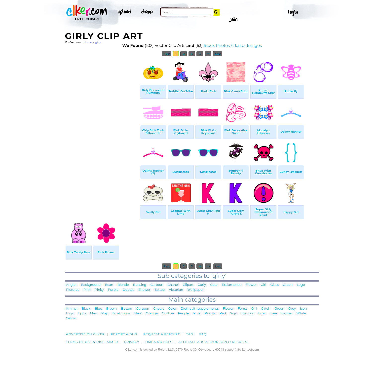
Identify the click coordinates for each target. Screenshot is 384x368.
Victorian (176, 290)
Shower (144, 290)
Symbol (247, 313)
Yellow (71, 318)
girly (98, 42)
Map (104, 313)
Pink (87, 290)
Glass (274, 285)
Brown (111, 308)
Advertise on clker (85, 334)
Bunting (139, 285)
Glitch (265, 308)
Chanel (173, 285)
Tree (273, 313)
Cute (214, 285)
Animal (71, 308)
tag (189, 334)
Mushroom (121, 313)
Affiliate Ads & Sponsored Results (212, 342)
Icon (303, 308)
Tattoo (159, 290)
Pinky (99, 290)
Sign (233, 313)
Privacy (131, 342)
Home (87, 42)
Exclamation (232, 285)
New (138, 313)
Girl (263, 285)
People (183, 313)
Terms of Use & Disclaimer (92, 342)
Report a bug (124, 334)
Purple (113, 290)
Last (218, 53)
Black (86, 308)
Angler (71, 285)
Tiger (262, 313)
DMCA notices (158, 342)
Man (93, 313)
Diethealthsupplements (200, 308)
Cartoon (157, 285)
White (301, 313)
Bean (109, 285)
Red (223, 313)
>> (208, 53)
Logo (301, 285)
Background (91, 285)
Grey (292, 308)
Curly (202, 285)
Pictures (72, 290)
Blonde (123, 285)
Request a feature (161, 334)
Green (288, 285)
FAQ (202, 334)
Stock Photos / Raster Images (233, 45)
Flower (251, 285)
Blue (98, 308)
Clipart (188, 285)
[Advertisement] (102, 133)
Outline (168, 313)
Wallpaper (195, 290)
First (166, 53)
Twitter (286, 313)
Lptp (82, 313)
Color (172, 308)
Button (126, 308)
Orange (152, 313)
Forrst (242, 308)
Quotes (128, 290)
